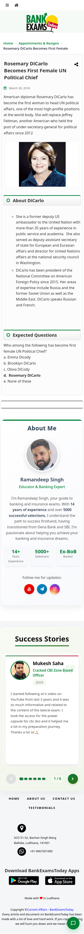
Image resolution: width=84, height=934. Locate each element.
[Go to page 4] (34, 779)
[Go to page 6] (43, 779)
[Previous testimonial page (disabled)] (11, 779)
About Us (36, 799)
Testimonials (41, 808)
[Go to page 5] (39, 779)
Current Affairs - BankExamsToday (50, 910)
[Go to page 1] (21, 779)
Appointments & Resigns (39, 43)
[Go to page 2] (25, 779)
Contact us (64, 799)
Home (8, 43)
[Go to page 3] (30, 779)
